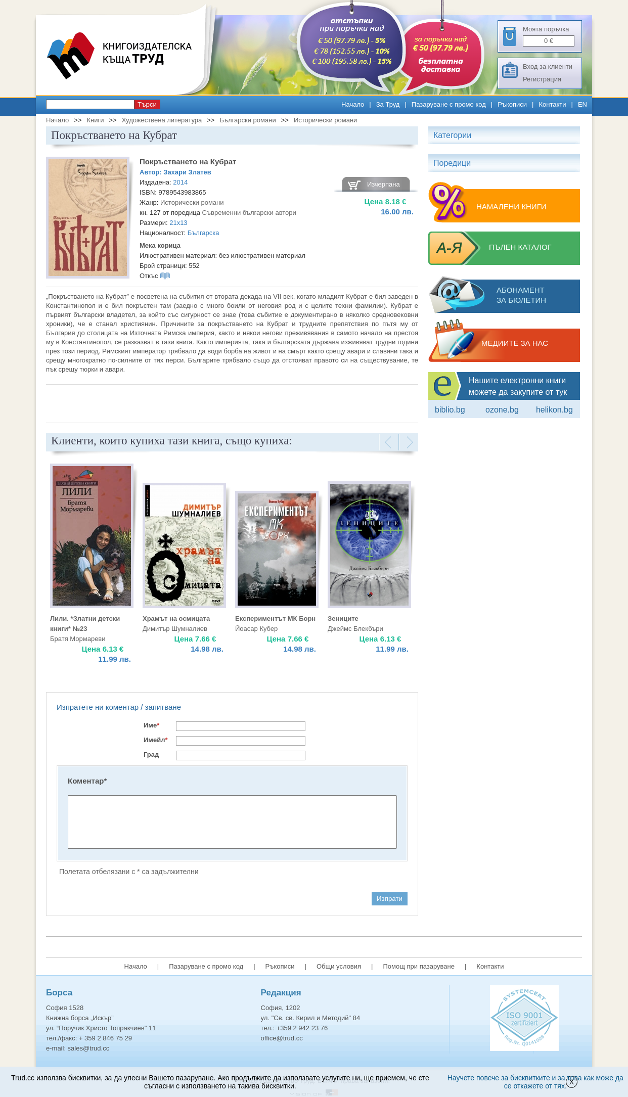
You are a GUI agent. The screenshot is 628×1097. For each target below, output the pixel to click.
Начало (352, 104)
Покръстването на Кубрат (188, 161)
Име (151, 725)
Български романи (247, 120)
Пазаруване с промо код (449, 104)
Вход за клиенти (547, 66)
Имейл (156, 740)
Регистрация (542, 79)
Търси (147, 104)
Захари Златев (187, 172)
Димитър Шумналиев (175, 628)
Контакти (552, 104)
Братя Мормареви (78, 639)
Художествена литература (162, 120)
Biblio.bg (450, 409)
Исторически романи (325, 120)
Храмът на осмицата (176, 618)
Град (151, 754)
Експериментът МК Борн (275, 618)
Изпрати (389, 898)
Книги (95, 120)
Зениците (343, 618)
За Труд (388, 104)
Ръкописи (512, 104)
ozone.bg (502, 409)
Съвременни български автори (249, 212)
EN (582, 104)
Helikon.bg (554, 409)
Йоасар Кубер (256, 628)
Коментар (87, 780)
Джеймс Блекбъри (355, 628)
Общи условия (339, 966)
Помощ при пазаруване (419, 966)
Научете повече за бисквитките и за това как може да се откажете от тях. (535, 1082)
